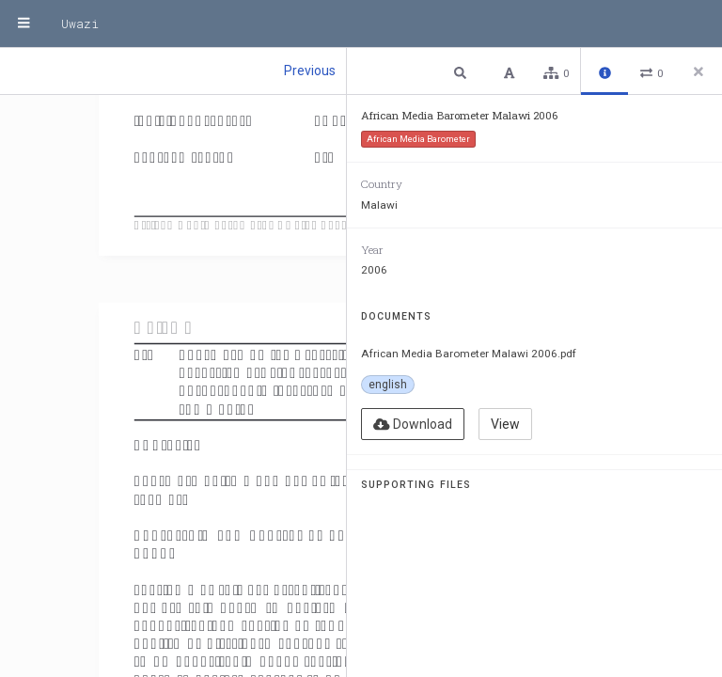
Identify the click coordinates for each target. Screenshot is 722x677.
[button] (462, 72)
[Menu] (23, 23)
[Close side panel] (698, 71)
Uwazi (80, 23)
